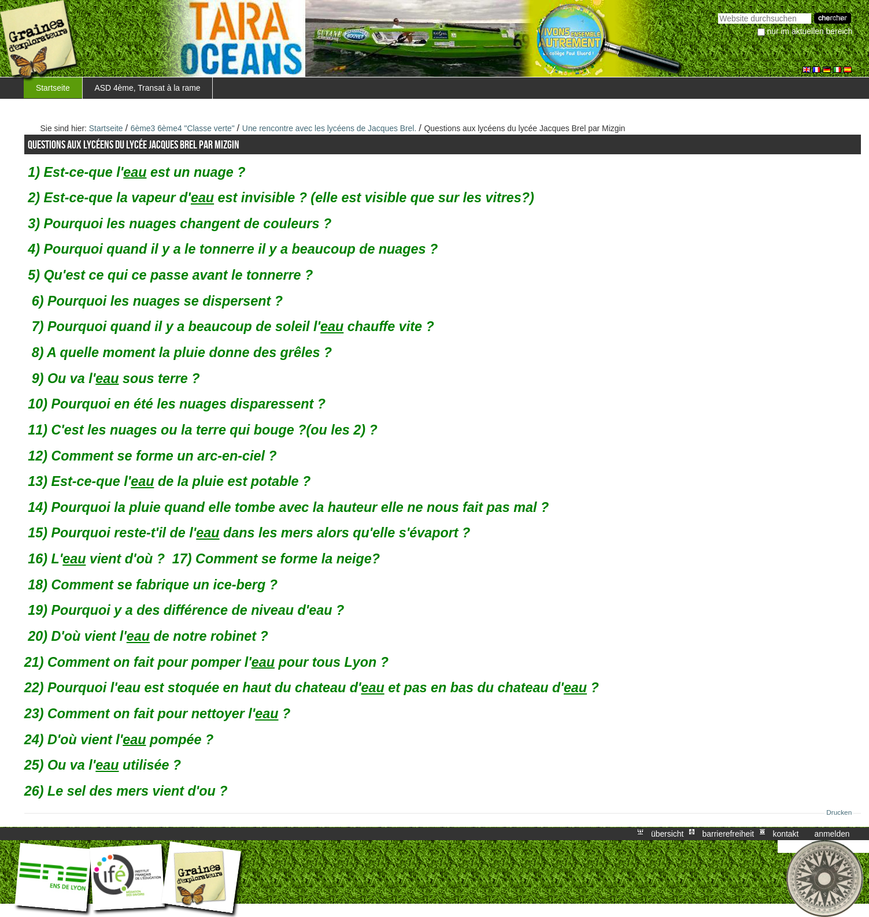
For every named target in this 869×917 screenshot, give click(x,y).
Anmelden (832, 833)
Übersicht (667, 833)
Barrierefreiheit (728, 833)
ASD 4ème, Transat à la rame (147, 87)
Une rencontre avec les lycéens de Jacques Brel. (329, 128)
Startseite (53, 87)
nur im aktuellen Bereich (810, 31)
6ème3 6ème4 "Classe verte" (183, 128)
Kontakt (785, 833)
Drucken (839, 812)
